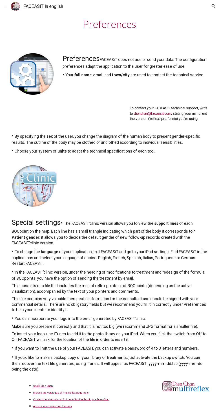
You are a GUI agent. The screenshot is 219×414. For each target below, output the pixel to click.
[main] (109, 24)
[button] (5, 6)
